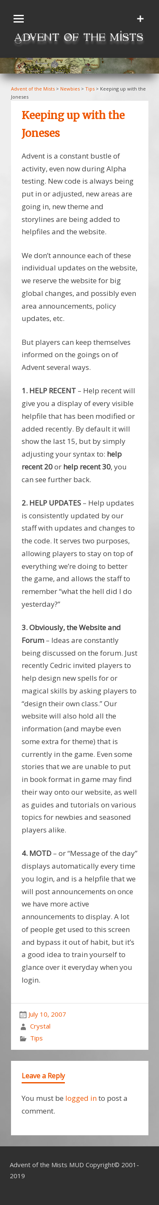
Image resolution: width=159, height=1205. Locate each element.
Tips (36, 1038)
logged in (81, 1098)
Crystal (40, 1026)
